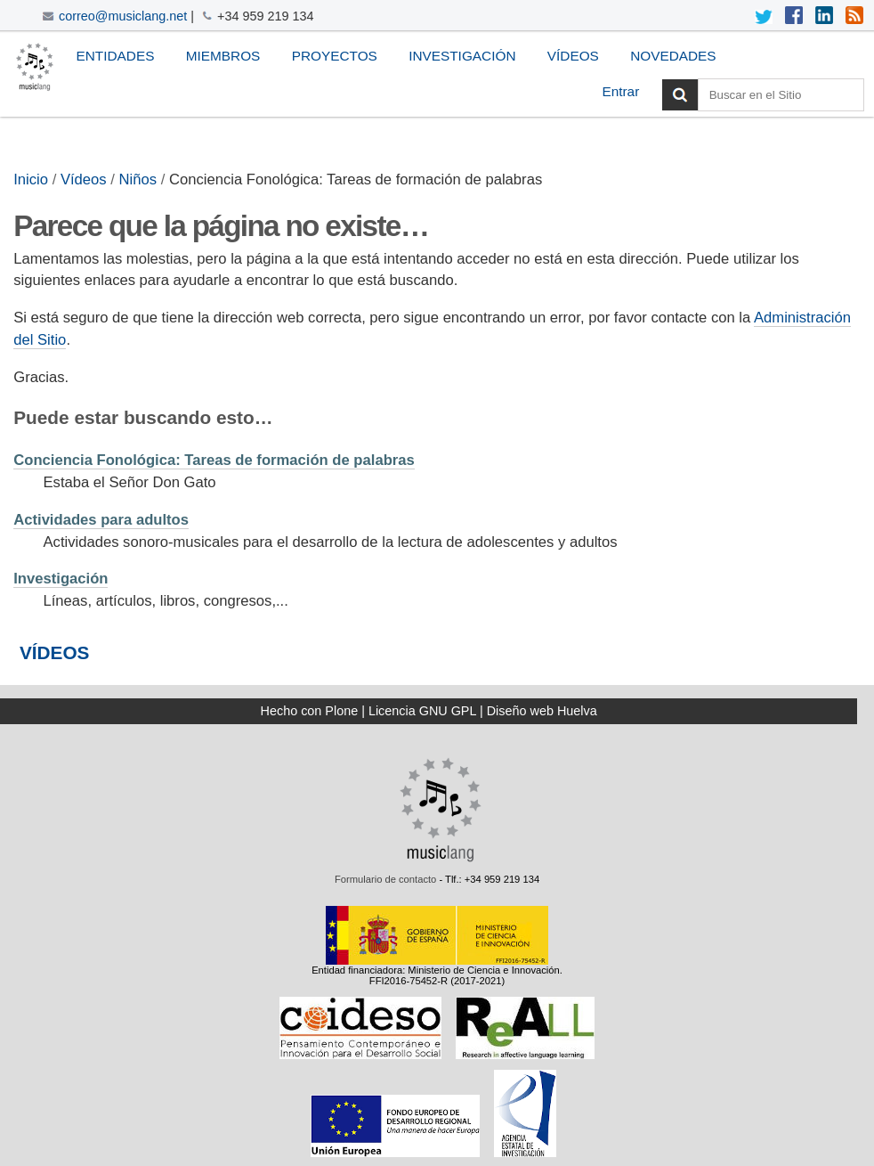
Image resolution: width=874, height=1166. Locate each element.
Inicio (30, 179)
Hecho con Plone (310, 711)
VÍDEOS (55, 652)
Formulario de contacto (385, 879)
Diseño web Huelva (542, 711)
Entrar (620, 91)
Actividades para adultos (101, 519)
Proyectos (334, 55)
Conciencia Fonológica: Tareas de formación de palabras (214, 460)
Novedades (673, 55)
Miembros (223, 55)
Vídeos (573, 55)
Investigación (462, 55)
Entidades (115, 55)
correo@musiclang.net (123, 16)
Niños (138, 179)
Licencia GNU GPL (422, 711)
